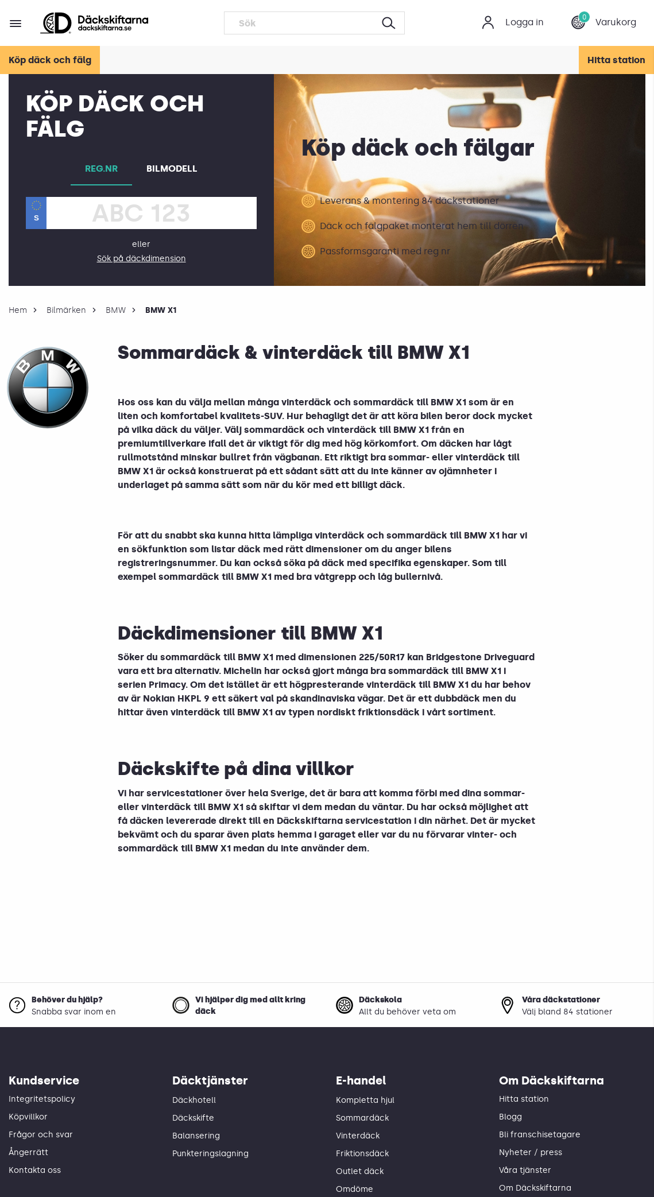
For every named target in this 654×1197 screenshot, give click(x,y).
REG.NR (101, 168)
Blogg (510, 1117)
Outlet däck (360, 1171)
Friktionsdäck (362, 1154)
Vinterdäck (358, 1136)
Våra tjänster (525, 1170)
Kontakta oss (35, 1170)
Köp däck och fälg (50, 60)
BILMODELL (172, 168)
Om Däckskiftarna (535, 1188)
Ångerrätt (28, 1152)
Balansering (196, 1136)
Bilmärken (66, 310)
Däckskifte (193, 1118)
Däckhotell (194, 1100)
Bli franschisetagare (540, 1135)
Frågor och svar (41, 1135)
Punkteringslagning (210, 1154)
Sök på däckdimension (141, 259)
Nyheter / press (530, 1152)
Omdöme (354, 1189)
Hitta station (616, 60)
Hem (18, 310)
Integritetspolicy (42, 1099)
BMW (116, 310)
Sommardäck (362, 1118)
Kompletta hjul (365, 1100)
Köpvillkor (28, 1117)
